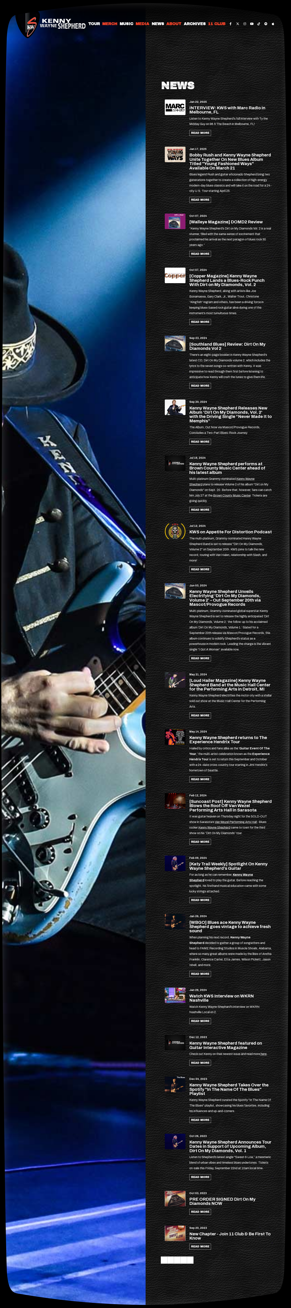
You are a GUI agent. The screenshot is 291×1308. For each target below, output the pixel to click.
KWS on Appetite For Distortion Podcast (230, 531)
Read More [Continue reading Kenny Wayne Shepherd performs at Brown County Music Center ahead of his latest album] (200, 509)
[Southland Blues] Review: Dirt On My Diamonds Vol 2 (227, 346)
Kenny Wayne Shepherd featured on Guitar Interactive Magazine (225, 1045)
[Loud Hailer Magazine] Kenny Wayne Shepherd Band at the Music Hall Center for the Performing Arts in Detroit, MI (229, 684)
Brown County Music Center (232, 495)
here (263, 1054)
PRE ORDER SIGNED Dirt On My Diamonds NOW (222, 1201)
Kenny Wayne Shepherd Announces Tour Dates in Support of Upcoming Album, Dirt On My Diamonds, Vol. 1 (230, 1146)
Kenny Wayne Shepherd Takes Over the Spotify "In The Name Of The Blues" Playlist (229, 1089)
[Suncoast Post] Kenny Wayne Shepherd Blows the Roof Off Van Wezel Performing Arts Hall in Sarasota (230, 805)
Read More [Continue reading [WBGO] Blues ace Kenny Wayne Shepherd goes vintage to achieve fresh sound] (200, 974)
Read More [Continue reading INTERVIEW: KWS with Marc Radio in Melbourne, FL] (200, 133)
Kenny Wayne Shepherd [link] (214, 827)
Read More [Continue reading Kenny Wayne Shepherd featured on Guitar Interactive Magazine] (200, 1062)
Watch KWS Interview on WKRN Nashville (221, 998)
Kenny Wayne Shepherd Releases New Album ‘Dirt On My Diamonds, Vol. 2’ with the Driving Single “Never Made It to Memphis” (230, 414)
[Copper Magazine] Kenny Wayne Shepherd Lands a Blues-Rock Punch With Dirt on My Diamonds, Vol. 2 (227, 280)
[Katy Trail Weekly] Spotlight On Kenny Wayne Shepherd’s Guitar (228, 866)
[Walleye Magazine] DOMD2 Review (226, 222)
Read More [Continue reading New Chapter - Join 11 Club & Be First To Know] (200, 1246)
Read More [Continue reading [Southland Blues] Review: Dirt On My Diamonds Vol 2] (200, 385)
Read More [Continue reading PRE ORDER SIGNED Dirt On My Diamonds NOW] (200, 1211)
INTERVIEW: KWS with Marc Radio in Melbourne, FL (227, 109)
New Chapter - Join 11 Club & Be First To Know (230, 1236)
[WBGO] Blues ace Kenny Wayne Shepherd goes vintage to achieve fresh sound (230, 926)
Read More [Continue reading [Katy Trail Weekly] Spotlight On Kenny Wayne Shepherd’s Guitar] (200, 900)
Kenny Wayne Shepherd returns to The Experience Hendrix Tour (228, 739)
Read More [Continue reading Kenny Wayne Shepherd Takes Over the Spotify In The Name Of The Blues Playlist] (200, 1120)
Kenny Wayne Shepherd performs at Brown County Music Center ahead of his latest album (227, 468)
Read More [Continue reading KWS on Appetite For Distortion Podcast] (200, 569)
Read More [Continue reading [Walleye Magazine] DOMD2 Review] (200, 253)
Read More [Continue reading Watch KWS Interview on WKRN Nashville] (200, 1021)
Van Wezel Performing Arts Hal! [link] (236, 822)
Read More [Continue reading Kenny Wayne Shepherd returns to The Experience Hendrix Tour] (200, 779)
